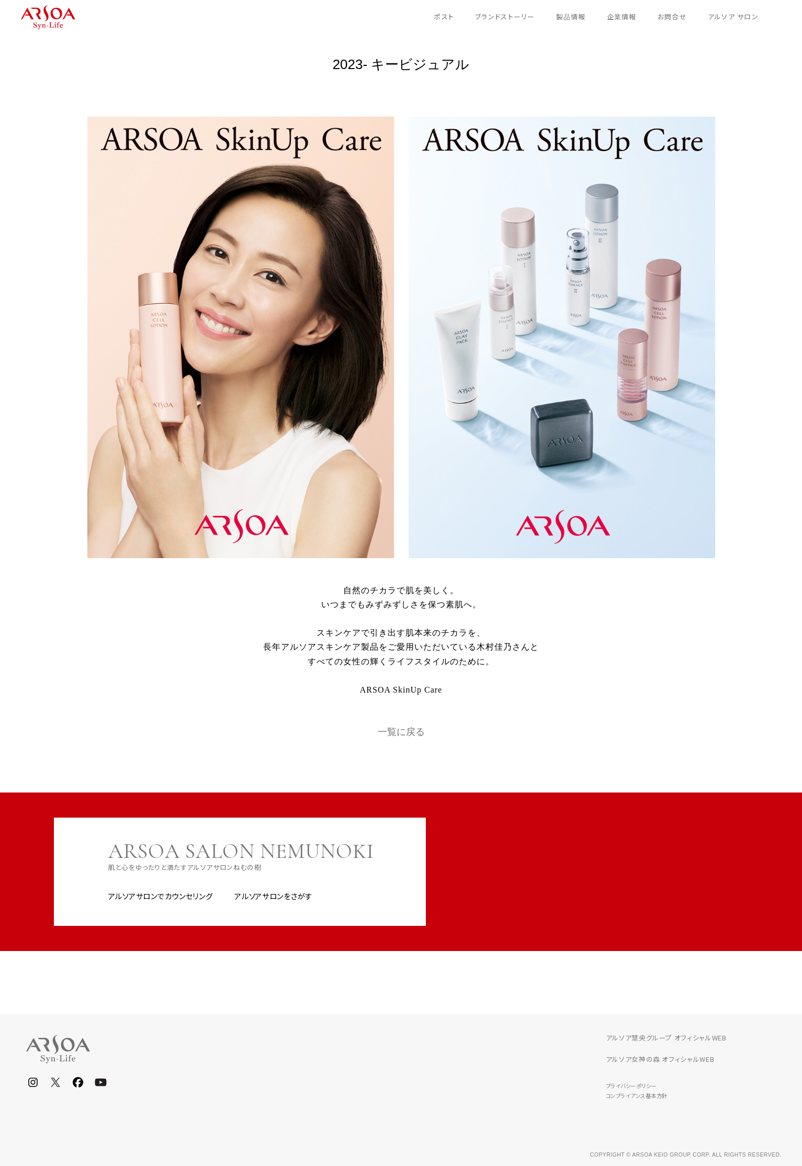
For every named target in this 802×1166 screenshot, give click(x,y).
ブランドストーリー (505, 16)
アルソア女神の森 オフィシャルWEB (660, 1059)
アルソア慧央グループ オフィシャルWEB (666, 1038)
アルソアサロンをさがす (273, 896)
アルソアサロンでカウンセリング (160, 896)
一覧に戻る (401, 732)
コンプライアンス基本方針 (637, 1096)
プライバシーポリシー (631, 1086)
